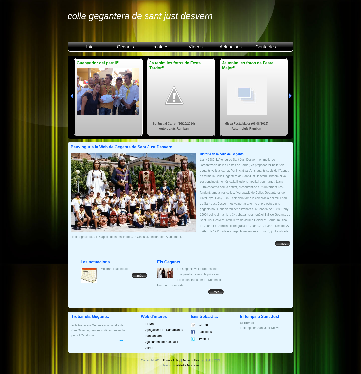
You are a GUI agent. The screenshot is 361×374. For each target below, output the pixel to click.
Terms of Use (191, 360)
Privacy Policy (171, 360)
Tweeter (204, 339)
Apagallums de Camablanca (164, 330)
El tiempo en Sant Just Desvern (261, 328)
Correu (203, 325)
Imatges (160, 46)
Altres (149, 348)
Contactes (265, 46)
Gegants (125, 46)
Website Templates (187, 365)
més (283, 243)
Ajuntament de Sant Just (161, 342)
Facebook (205, 332)
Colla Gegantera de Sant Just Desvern (140, 16)
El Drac (150, 324)
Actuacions (231, 46)
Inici (90, 46)
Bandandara (153, 336)
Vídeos (196, 46)
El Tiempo (247, 323)
